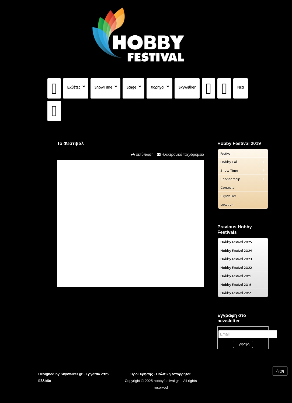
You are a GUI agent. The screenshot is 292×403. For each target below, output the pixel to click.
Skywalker (187, 87)
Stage (131, 87)
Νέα (240, 87)
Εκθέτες (73, 87)
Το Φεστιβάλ (70, 143)
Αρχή (280, 371)
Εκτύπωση (144, 154)
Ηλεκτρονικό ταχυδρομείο (182, 154)
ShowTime (103, 87)
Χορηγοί (157, 87)
